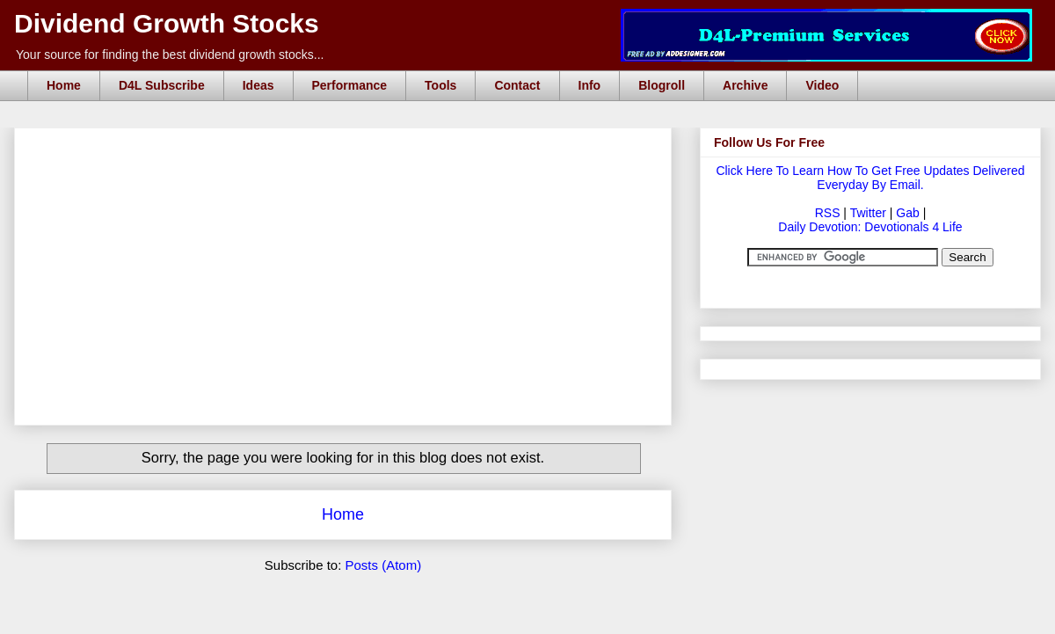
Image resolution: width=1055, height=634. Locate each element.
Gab (907, 213)
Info (589, 85)
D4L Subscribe (162, 85)
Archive (745, 85)
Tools (440, 85)
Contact (517, 85)
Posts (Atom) (384, 564)
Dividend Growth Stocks (166, 23)
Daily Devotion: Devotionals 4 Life (870, 227)
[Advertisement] (348, 148)
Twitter (868, 213)
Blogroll (661, 85)
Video (822, 85)
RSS (827, 213)
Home (64, 85)
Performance (350, 85)
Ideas (258, 85)
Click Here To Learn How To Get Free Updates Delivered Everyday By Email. (870, 178)
